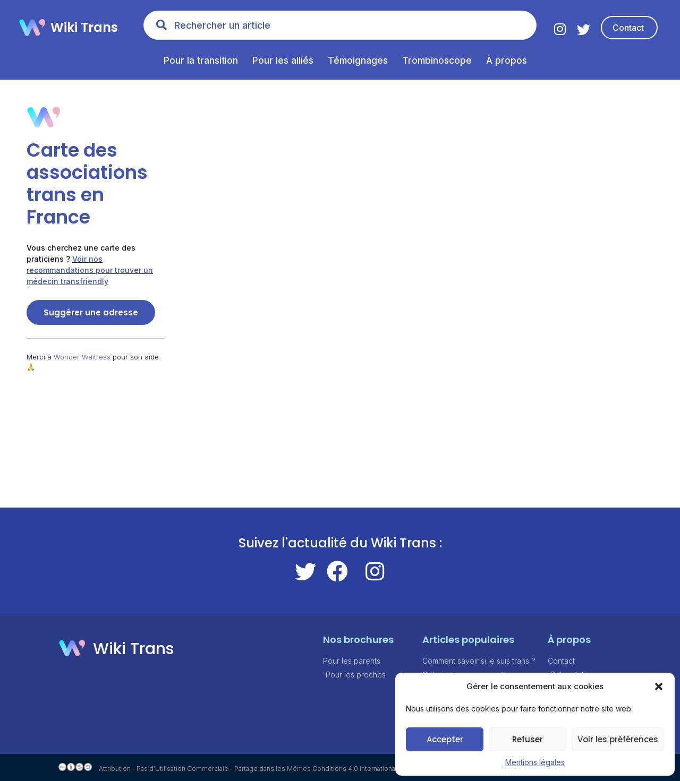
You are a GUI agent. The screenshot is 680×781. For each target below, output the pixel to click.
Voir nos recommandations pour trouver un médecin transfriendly (90, 270)
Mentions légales (535, 762)
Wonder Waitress (82, 357)
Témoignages (358, 60)
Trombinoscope (437, 60)
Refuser (527, 739)
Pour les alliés (282, 60)
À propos (506, 60)
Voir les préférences (617, 739)
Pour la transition (201, 60)
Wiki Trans (84, 27)
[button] (658, 686)
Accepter (445, 739)
